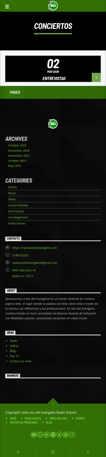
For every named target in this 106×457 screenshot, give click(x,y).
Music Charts (33, 418)
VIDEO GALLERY (58, 418)
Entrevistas (54, 78)
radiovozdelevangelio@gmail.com (34, 263)
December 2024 (18, 150)
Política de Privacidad (24, 422)
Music (12, 193)
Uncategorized (18, 217)
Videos (14, 346)
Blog (13, 351)
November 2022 (19, 156)
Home (13, 418)
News (12, 199)
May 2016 (14, 166)
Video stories (16, 223)
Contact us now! (20, 361)
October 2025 (17, 145)
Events (12, 187)
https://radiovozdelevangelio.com (34, 248)
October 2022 (17, 161)
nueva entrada (18, 205)
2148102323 (20, 255)
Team (13, 341)
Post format (16, 211)
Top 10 (14, 356)
